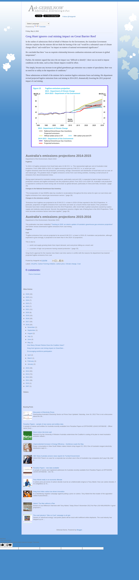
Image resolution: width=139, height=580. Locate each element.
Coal (79, 264)
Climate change (71, 264)
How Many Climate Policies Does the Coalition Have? (45, 345)
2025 (28, 297)
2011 (28, 380)
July (29, 336)
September (32, 330)
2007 (28, 386)
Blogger (79, 530)
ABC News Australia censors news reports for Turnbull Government (56, 456)
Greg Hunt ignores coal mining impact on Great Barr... (45, 348)
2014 (28, 371)
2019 (28, 315)
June (29, 339)
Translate (40, 27)
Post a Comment (34, 274)
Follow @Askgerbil (68, 16)
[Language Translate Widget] (38, 23)
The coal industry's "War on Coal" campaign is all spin (51, 515)
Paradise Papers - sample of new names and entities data (43, 424)
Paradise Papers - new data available (46, 468)
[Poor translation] (9, 545)
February (31, 361)
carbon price (60, 264)
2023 (28, 303)
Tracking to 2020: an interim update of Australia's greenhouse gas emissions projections (82, 224)
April (29, 355)
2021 (28, 309)
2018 (28, 318)
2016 (28, 325)
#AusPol (34, 264)
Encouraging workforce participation (39, 351)
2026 (28, 294)
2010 (28, 383)
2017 (28, 322)
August (30, 333)
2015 (28, 368)
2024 (28, 300)
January (31, 364)
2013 (28, 374)
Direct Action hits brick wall (42, 432)
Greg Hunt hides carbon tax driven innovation (49, 491)
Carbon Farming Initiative (46, 264)
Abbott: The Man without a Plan (44, 503)
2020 (28, 312)
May (29, 342)
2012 (28, 377)
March (30, 358)
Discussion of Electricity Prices (43, 412)
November (31, 327)
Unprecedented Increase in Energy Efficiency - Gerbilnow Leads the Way (58, 444)
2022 (28, 306)
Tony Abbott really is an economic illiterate (47, 480)
